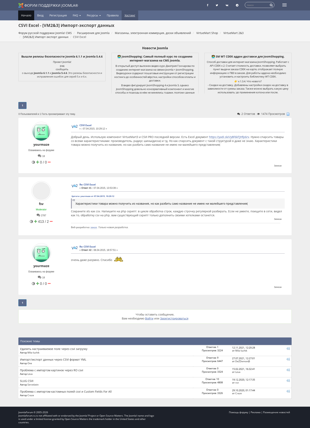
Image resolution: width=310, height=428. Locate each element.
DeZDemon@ (242, 361)
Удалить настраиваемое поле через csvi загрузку (53, 349)
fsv (41, 204)
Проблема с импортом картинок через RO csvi (51, 370)
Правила (113, 15)
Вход (40, 15)
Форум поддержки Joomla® (48, 5)
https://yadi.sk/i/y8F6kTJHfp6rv (229, 137)
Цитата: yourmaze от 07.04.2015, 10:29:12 (93, 196)
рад (62, 65)
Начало (26, 15)
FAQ (77, 15)
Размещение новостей (276, 412)
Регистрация (58, 15)
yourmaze (41, 144)
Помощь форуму (238, 412)
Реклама (256, 412)
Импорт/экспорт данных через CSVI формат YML (53, 359)
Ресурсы (94, 15)
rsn (237, 382)
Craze (30, 395)
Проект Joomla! (62, 62)
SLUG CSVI (26, 381)
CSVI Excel (85, 125)
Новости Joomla (155, 48)
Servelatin (33, 384)
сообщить (62, 69)
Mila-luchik (33, 352)
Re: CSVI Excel (87, 184)
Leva (30, 373)
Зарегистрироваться (174, 318)
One (29, 363)
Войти (149, 318)
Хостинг (130, 15)
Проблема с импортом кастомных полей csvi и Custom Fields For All (66, 391)
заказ (94, 227)
